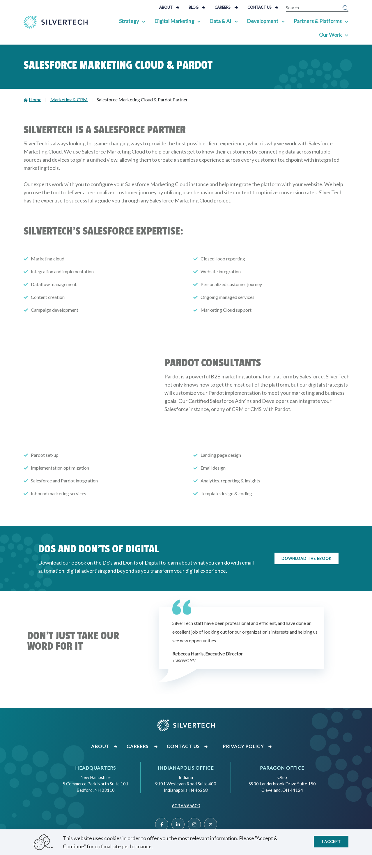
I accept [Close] (331, 840)
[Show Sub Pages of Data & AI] (237, 20)
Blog (197, 7)
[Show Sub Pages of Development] (283, 20)
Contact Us (263, 7)
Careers (226, 7)
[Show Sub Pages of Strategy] (144, 20)
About (169, 7)
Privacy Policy (247, 746)
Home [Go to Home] (35, 99)
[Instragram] (194, 824)
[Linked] (178, 824)
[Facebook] (161, 824)
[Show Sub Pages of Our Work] (346, 34)
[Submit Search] (345, 7)
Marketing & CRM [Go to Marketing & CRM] (69, 99)
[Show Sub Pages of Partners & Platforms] (346, 20)
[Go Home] (56, 22)
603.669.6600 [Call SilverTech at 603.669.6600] (186, 805)
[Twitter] (210, 824)
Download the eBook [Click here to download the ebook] (306, 558)
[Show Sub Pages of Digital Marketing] (199, 20)
